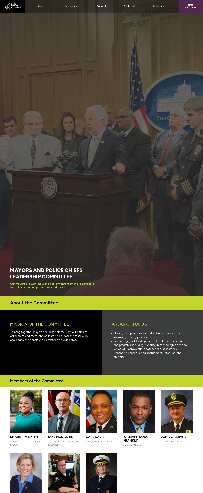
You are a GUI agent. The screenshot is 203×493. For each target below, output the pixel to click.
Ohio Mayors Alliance (12, 6)
